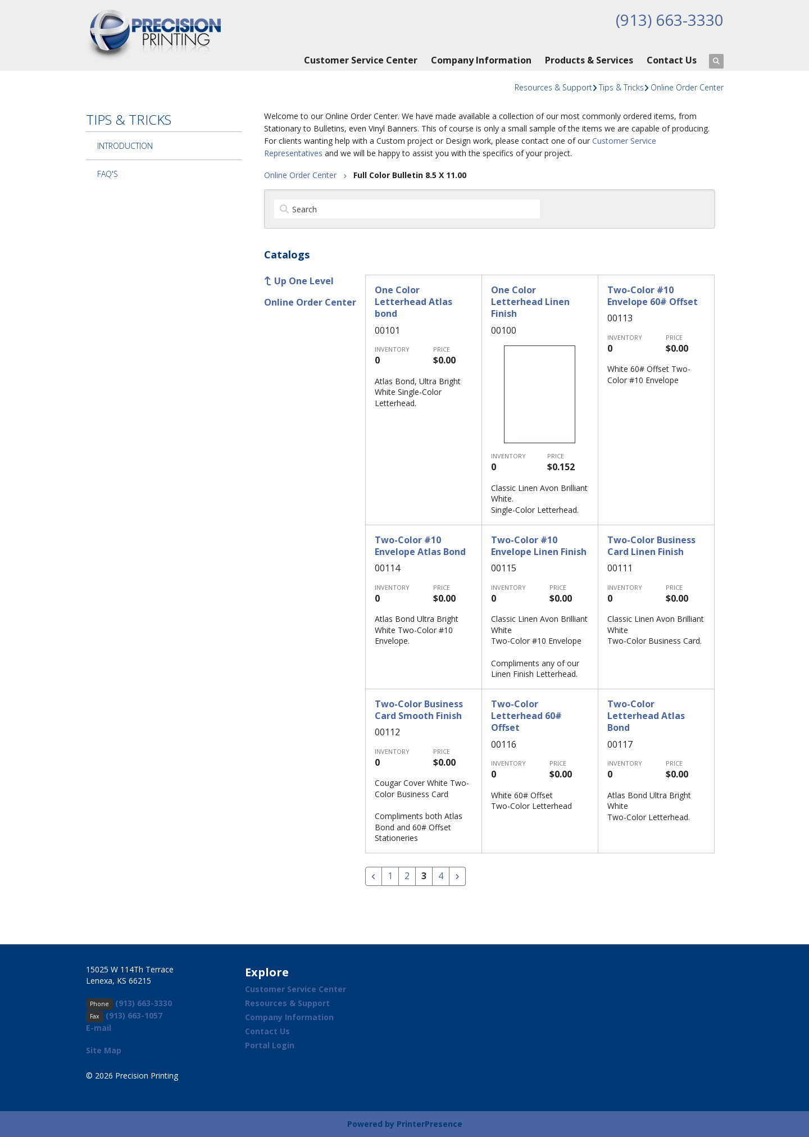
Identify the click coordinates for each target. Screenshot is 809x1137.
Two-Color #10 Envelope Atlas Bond (420, 546)
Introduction (125, 145)
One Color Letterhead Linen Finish (530, 302)
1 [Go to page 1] (390, 876)
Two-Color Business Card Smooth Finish (419, 710)
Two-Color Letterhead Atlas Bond (646, 716)
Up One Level (304, 281)
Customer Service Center (360, 60)
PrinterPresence (429, 1123)
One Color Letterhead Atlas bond (413, 302)
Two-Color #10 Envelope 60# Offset (652, 296)
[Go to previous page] (373, 876)
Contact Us (672, 60)
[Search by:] (407, 209)
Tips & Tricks (621, 87)
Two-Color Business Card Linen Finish (651, 546)
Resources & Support (553, 87)
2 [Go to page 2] (407, 876)
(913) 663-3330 (670, 19)
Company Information (481, 60)
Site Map (103, 1050)
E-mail (98, 1027)
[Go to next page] (457, 876)
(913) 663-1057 (134, 1015)
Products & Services (589, 60)
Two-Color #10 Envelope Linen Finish (539, 546)
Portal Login (269, 1045)
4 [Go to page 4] (440, 876)
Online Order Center (687, 87)
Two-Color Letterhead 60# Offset (526, 716)
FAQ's (107, 174)
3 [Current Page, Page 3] (423, 876)
